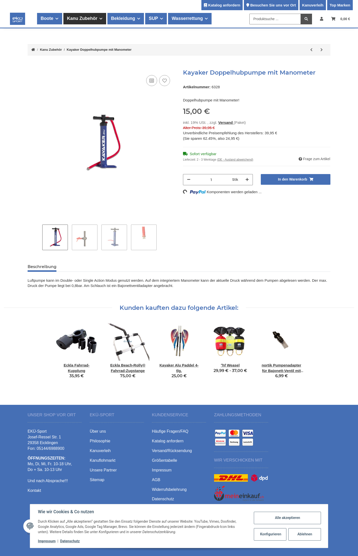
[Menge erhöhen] (247, 179)
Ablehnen (304, 534)
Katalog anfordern (224, 5)
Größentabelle (164, 460)
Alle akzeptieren (287, 518)
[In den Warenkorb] (32, 66)
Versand (226, 122)
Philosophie (100, 441)
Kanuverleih (312, 5)
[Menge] (211, 179)
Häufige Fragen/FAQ (170, 431)
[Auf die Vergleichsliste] (151, 80)
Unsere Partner (103, 470)
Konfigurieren (270, 534)
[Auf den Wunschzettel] (164, 80)
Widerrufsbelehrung (169, 489)
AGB (156, 480)
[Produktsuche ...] (275, 19)
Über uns (98, 431)
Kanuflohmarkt (102, 460)
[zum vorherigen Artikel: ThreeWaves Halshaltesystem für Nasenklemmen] (311, 50)
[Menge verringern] (188, 179)
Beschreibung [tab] (42, 266)
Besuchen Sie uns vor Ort (273, 5)
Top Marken (340, 5)
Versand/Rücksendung (172, 451)
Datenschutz (70, 541)
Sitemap (97, 480)
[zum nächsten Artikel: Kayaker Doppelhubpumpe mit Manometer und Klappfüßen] (321, 50)
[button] (321, 18)
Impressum (47, 541)
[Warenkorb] (340, 18)
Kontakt (34, 490)
